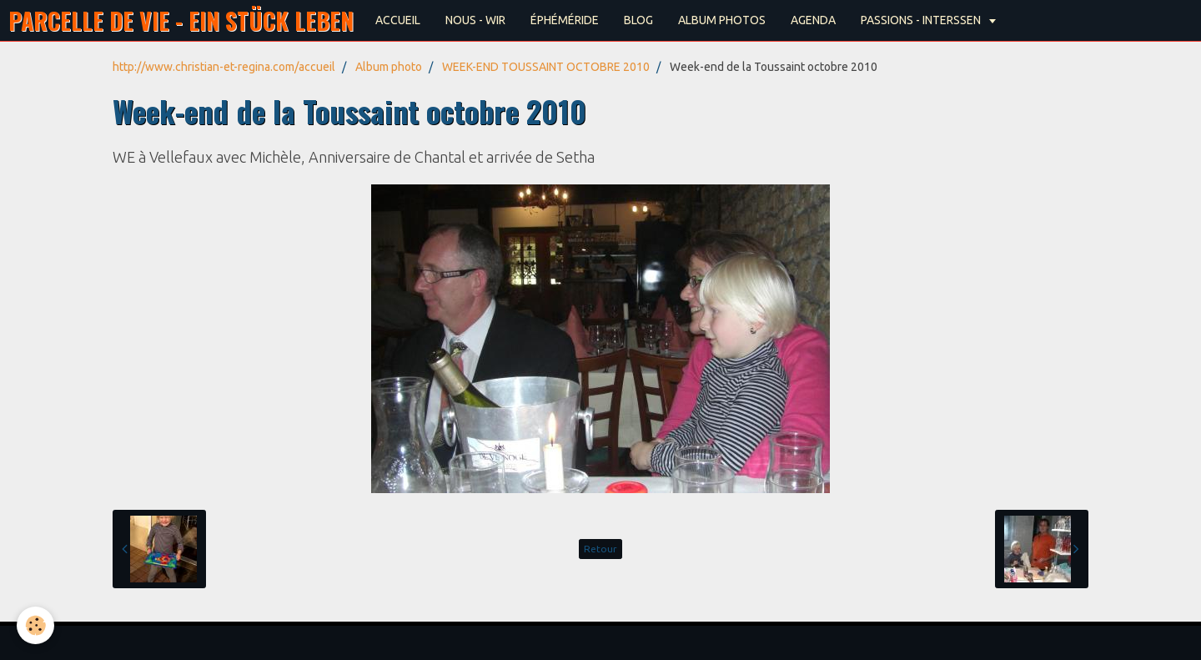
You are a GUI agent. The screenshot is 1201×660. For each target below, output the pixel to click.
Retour (600, 548)
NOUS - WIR (475, 20)
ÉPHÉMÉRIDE (564, 20)
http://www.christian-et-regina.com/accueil (224, 66)
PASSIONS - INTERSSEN (922, 20)
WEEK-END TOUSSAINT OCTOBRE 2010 (546, 66)
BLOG (638, 20)
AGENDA (813, 20)
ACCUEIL (397, 20)
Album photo (388, 66)
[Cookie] (35, 625)
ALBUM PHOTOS (722, 20)
